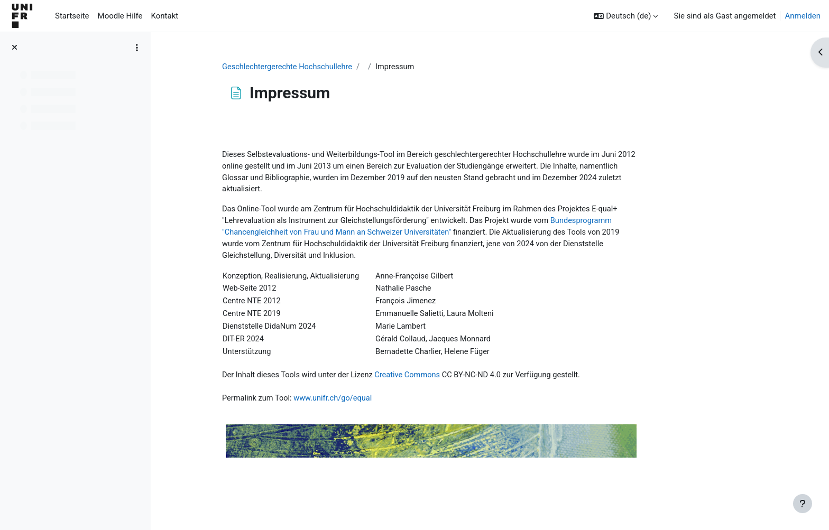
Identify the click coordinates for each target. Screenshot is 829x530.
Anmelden (803, 16)
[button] (626, 16)
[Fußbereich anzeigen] (802, 503)
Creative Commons (464, 381)
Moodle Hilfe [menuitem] (120, 16)
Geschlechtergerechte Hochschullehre (341, 67)
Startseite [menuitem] (72, 16)
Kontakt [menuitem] (165, 16)
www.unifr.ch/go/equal (388, 405)
